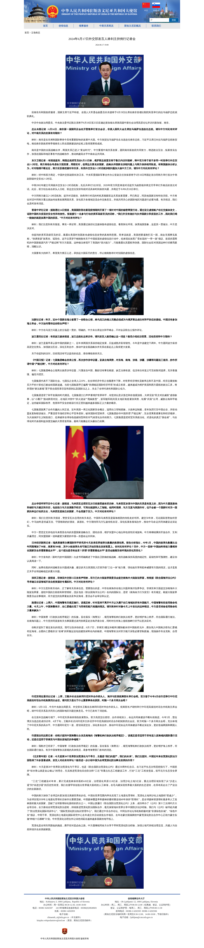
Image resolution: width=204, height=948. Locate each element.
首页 (45, 25)
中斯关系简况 (106, 25)
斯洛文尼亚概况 (132, 25)
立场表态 (35, 32)
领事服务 (83, 25)
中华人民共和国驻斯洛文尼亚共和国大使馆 (60, 938)
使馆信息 (63, 25)
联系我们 (156, 25)
